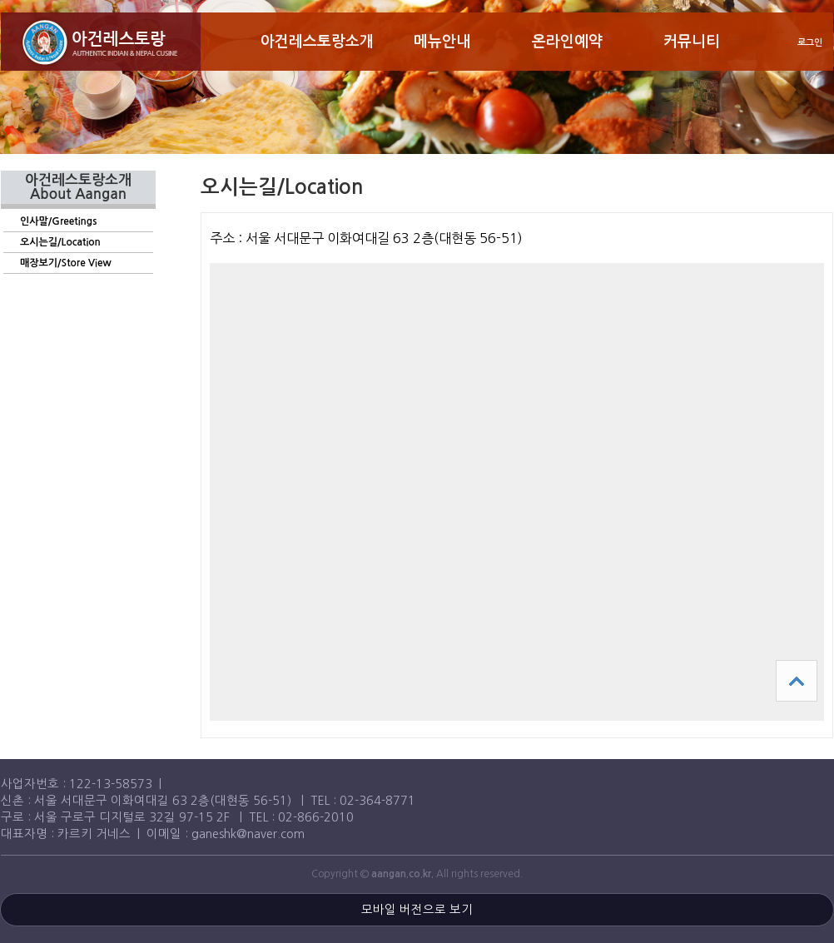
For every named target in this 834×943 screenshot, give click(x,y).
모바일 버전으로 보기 (417, 910)
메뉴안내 (442, 41)
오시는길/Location (60, 242)
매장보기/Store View (66, 263)
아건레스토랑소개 (317, 41)
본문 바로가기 (0, 0)
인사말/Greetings (58, 221)
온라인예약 (567, 41)
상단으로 (796, 681)
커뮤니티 (691, 41)
